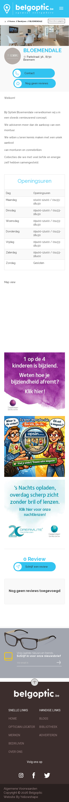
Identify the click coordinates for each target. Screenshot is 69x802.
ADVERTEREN (48, 735)
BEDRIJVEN (16, 743)
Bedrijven (22, 21)
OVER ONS (15, 752)
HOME (12, 718)
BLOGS (43, 718)
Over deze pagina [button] (56, 21)
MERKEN (14, 735)
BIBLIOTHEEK (48, 727)
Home (12, 21)
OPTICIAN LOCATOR (21, 727)
